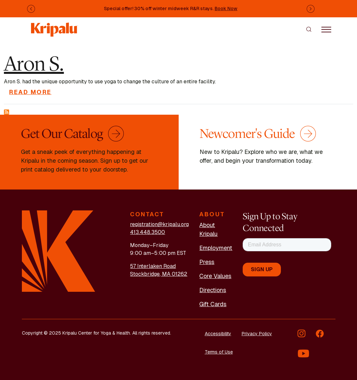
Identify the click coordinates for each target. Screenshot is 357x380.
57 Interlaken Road (153, 266)
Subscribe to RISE (6, 112)
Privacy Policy (257, 334)
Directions (212, 290)
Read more (30, 92)
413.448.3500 (147, 232)
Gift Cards (212, 304)
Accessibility (218, 334)
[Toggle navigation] (326, 29)
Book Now (226, 8)
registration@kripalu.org (159, 224)
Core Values (215, 276)
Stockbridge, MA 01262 (158, 274)
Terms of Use (219, 352)
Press (206, 262)
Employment (215, 248)
